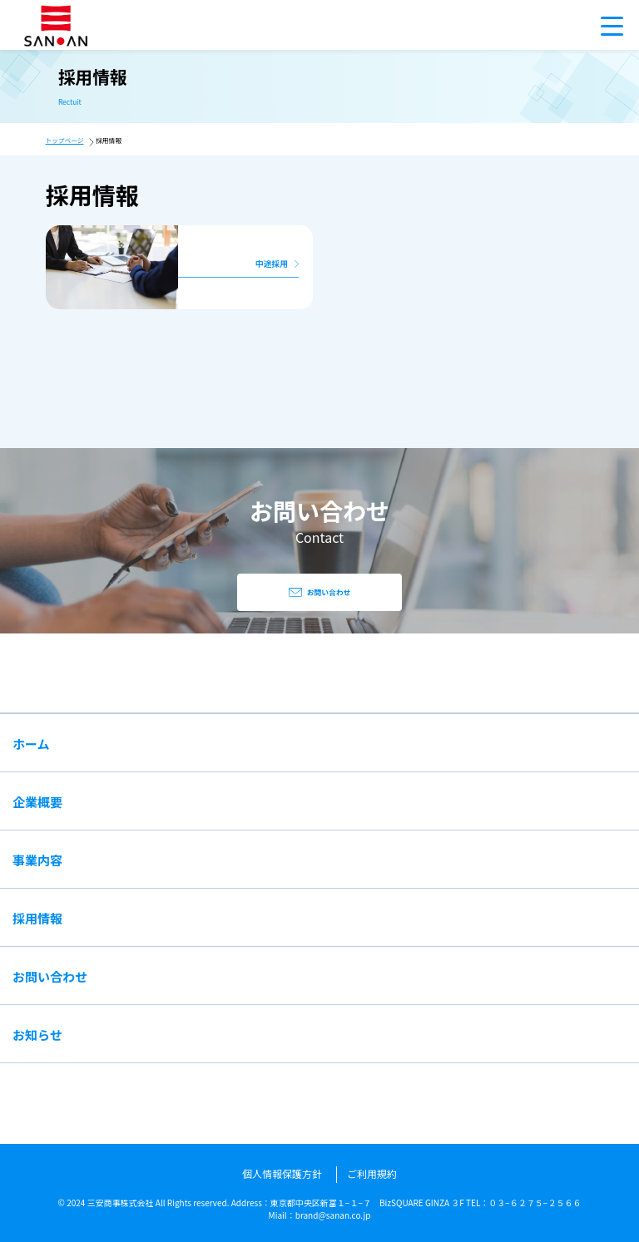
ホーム (31, 743)
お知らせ (37, 1034)
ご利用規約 (372, 1173)
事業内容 (37, 860)
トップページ (65, 140)
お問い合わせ (49, 976)
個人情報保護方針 (282, 1173)
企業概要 (37, 802)
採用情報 (37, 918)
